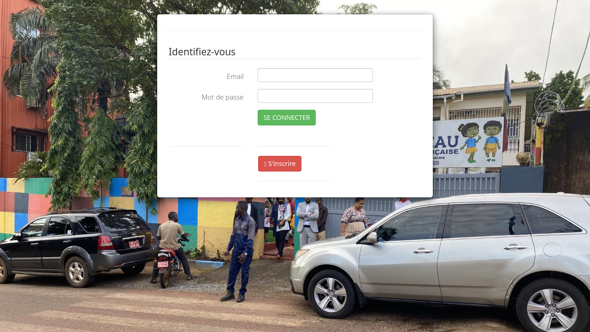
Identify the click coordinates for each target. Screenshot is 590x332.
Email (235, 76)
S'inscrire (279, 163)
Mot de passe (222, 96)
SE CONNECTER (287, 117)
